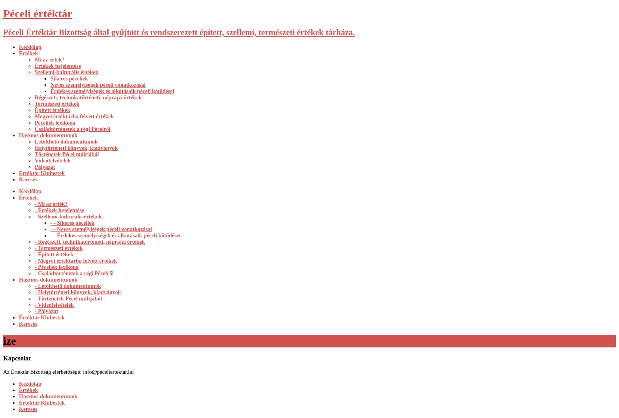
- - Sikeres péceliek (72, 223)
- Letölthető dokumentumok (68, 286)
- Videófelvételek (54, 305)
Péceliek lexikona (55, 123)
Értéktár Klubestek (42, 173)
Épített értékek (52, 110)
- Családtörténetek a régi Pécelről (74, 273)
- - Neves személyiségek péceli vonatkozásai (101, 229)
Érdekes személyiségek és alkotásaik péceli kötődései (112, 91)
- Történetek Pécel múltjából (68, 299)
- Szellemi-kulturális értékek (68, 217)
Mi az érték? (49, 60)
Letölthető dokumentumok (66, 142)
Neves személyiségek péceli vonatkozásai (98, 85)
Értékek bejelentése (58, 66)
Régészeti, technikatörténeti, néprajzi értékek (88, 98)
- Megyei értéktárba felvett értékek (76, 261)
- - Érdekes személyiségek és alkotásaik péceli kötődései (115, 236)
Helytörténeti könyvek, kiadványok (76, 148)
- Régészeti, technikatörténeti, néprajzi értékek (90, 242)
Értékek (28, 53)
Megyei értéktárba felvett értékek (74, 116)
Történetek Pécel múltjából (67, 154)
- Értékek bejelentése (59, 210)
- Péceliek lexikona (57, 267)
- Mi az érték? (51, 204)
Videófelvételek (53, 161)
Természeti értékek (57, 104)
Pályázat (45, 167)
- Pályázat (46, 311)
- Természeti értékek (59, 248)
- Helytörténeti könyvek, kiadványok (78, 292)
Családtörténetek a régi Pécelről (73, 129)
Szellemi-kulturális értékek (66, 72)
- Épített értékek (54, 255)
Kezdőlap (30, 47)
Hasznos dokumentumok (48, 135)
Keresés (28, 180)
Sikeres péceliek (69, 79)
